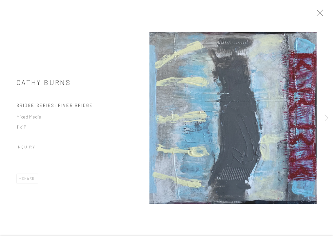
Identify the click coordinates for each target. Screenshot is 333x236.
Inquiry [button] (25, 149)
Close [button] (323, 15)
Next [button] (326, 118)
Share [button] (28, 181)
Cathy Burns (43, 85)
